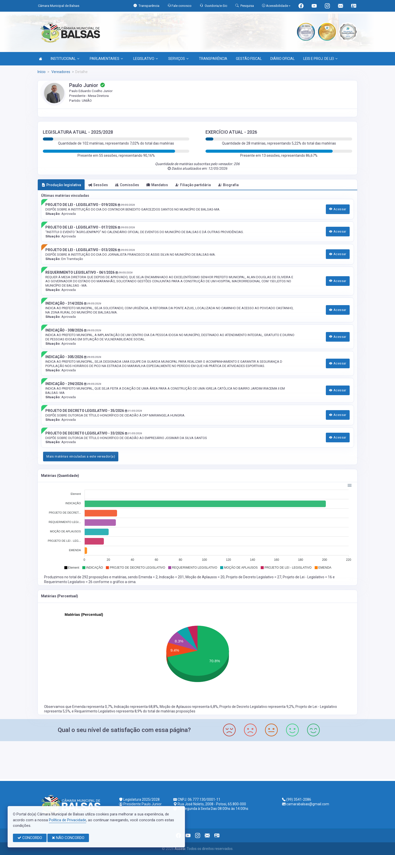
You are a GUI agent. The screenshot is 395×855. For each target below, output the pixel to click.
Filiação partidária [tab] (193, 185)
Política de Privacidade (67, 820)
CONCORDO (29, 837)
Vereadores (60, 72)
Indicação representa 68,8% (136, 707)
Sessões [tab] (98, 185)
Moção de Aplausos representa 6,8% (189, 707)
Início (41, 72)
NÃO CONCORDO (68, 837)
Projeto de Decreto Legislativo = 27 (253, 577)
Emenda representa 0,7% (92, 707)
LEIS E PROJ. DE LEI (320, 58)
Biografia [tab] (228, 185)
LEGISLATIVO (145, 58)
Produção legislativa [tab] (61, 185)
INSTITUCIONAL (65, 58)
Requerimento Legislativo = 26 (68, 582)
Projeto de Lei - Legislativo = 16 (308, 577)
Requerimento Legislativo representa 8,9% (108, 711)
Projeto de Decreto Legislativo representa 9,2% (256, 707)
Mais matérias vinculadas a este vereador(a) (80, 456)
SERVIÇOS (178, 58)
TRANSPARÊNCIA (213, 59)
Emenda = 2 (148, 577)
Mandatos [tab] (157, 185)
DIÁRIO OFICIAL (282, 59)
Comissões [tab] (127, 185)
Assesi (180, 849)
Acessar (337, 209)
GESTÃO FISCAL (249, 59)
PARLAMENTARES (106, 58)
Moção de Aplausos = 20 (204, 577)
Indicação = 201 (171, 577)
